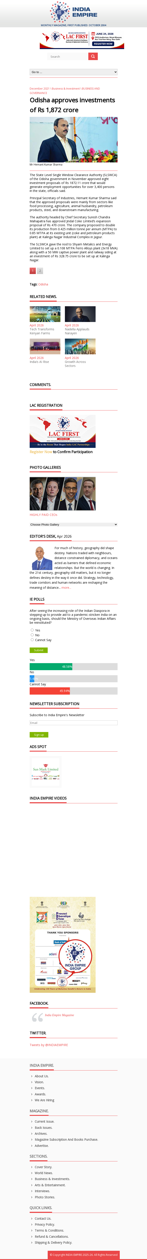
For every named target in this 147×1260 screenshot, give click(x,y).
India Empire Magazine (59, 1015)
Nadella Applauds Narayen (77, 331)
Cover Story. (41, 1167)
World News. (41, 1173)
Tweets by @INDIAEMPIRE (49, 1045)
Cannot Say (43, 640)
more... (66, 587)
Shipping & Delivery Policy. (51, 1242)
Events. (37, 1088)
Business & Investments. (50, 1179)
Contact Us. (40, 1218)
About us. (39, 1076)
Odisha (43, 284)
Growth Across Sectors (75, 364)
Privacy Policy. (42, 1224)
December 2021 (40, 88)
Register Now (41, 451)
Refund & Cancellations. (49, 1236)
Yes (37, 630)
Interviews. (40, 1191)
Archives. (38, 1133)
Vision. (37, 1082)
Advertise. (39, 1146)
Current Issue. (42, 1121)
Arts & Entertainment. (48, 1185)
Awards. (38, 1094)
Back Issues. (41, 1128)
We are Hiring (42, 1100)
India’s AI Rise (39, 362)
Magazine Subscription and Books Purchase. (64, 1139)
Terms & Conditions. (47, 1230)
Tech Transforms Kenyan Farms (42, 331)
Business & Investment (66, 88)
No (37, 635)
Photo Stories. (42, 1197)
